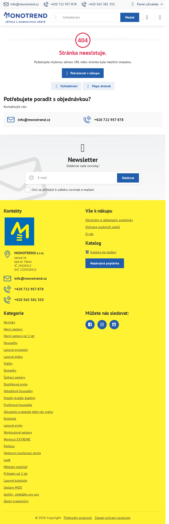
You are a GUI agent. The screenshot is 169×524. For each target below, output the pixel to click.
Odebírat (128, 178)
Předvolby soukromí (78, 518)
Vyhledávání (66, 86)
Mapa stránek (98, 86)
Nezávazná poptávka (104, 263)
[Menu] (160, 17)
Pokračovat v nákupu (82, 73)
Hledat (129, 17)
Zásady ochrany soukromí (112, 518)
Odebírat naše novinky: (82, 166)
